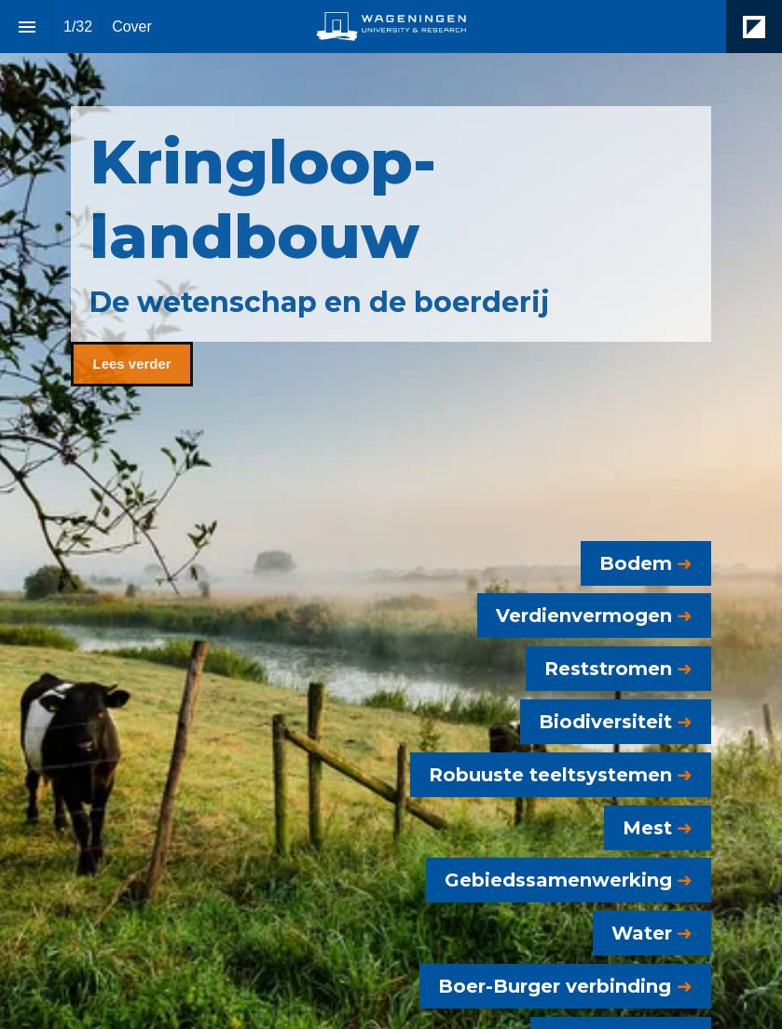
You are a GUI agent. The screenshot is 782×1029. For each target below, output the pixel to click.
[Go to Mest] (657, 828)
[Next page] (735, 954)
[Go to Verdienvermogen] (594, 615)
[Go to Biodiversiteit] (615, 721)
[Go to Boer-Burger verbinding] (565, 986)
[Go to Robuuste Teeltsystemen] (560, 774)
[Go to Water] (652, 933)
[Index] (26, 26)
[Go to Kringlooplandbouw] (131, 364)
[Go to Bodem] (646, 563)
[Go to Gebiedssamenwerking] (568, 880)
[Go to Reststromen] (618, 668)
